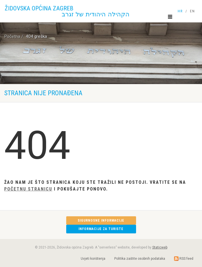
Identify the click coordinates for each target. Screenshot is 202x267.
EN (192, 11)
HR (180, 11)
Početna (12, 36)
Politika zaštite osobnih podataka (139, 259)
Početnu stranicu (28, 189)
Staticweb (159, 247)
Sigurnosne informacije (101, 220)
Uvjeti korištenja (93, 259)
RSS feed (183, 258)
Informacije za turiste (101, 229)
